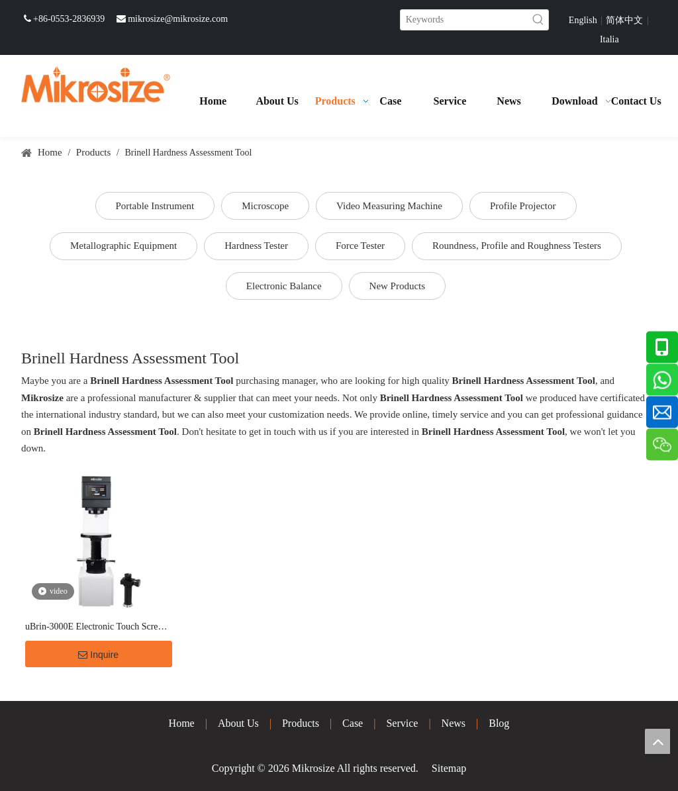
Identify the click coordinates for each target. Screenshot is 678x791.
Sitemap (449, 768)
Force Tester (360, 245)
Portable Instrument (155, 206)
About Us (238, 723)
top (657, 741)
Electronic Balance (284, 286)
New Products (397, 286)
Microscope (265, 206)
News (453, 723)
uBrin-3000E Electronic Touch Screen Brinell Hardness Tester (96, 628)
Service (402, 723)
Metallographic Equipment (123, 245)
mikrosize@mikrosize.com (178, 19)
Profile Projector (523, 206)
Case (352, 723)
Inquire (98, 654)
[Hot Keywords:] (538, 20)
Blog (499, 723)
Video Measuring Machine (389, 206)
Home (182, 723)
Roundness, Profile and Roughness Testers (516, 245)
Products (300, 723)
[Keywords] (464, 20)
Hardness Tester (256, 245)
